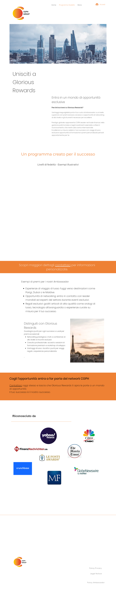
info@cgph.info (64, 578)
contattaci (63, 265)
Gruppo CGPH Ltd (25, 574)
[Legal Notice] (96, 574)
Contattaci (16, 385)
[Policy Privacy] (95, 568)
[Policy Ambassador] (96, 583)
